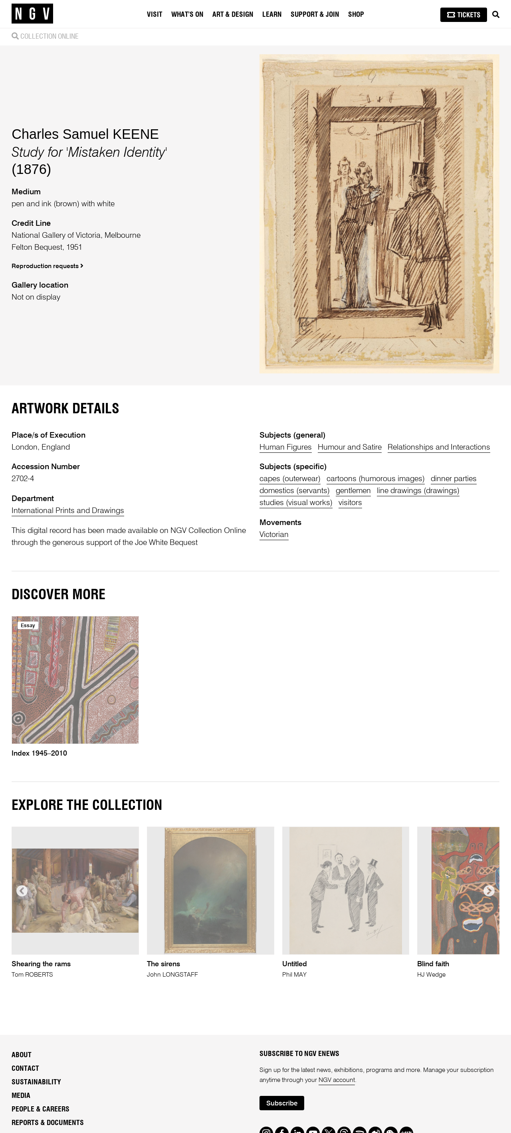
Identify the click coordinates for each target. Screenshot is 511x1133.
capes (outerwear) (290, 479)
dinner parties (454, 479)
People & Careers (40, 1109)
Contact (25, 1068)
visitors (350, 503)
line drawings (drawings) (418, 491)
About (22, 1055)
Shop (356, 14)
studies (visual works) (296, 503)
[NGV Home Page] (32, 14)
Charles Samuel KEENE (85, 134)
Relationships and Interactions (439, 447)
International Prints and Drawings (68, 511)
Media (21, 1095)
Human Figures (285, 447)
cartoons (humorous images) (376, 479)
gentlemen (353, 491)
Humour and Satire (350, 447)
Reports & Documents (48, 1123)
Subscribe (281, 1103)
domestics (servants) (294, 491)
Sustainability (36, 1082)
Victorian (274, 535)
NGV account (337, 1080)
